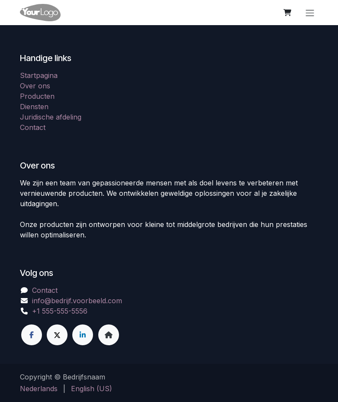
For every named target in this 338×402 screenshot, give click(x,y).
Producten (37, 96)
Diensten (34, 106)
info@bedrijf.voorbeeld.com (77, 300)
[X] (57, 334)
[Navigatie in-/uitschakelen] (310, 12)
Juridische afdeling (50, 117)
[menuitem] (39, 388)
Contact (32, 127)
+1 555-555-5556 (59, 311)
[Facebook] (31, 334)
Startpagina (39, 75)
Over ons (35, 85)
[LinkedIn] (82, 334)
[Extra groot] (108, 334)
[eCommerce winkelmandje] (287, 12)
